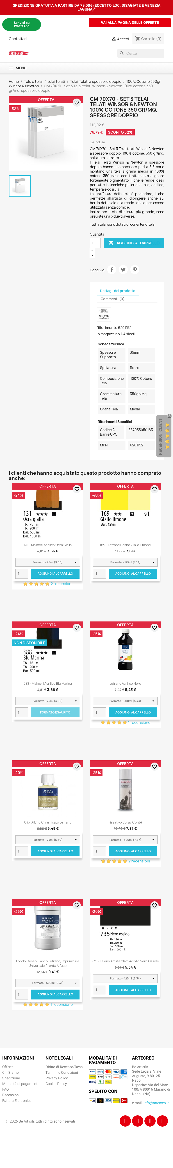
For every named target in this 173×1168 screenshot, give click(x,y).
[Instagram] (137, 1121)
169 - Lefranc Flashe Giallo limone (125, 545)
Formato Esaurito (55, 712)
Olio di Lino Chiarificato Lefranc (47, 822)
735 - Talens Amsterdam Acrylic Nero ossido (125, 961)
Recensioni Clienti (160, 436)
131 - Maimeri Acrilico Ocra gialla (48, 545)
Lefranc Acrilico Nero (125, 683)
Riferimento (107, 327)
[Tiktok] (150, 1121)
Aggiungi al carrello (133, 243)
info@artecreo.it (156, 1103)
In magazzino (108, 334)
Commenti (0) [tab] (113, 299)
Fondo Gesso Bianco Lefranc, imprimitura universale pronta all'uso (47, 963)
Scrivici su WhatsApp (22, 24)
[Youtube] (162, 1121)
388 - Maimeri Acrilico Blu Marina (48, 683)
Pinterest (134, 269)
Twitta (123, 269)
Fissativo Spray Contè (125, 822)
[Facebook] (125, 1121)
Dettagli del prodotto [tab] (117, 290)
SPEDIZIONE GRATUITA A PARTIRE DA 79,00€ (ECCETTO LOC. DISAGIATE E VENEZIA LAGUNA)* (86, 7)
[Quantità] (95, 243)
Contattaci (18, 38)
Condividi (111, 269)
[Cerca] (140, 53)
